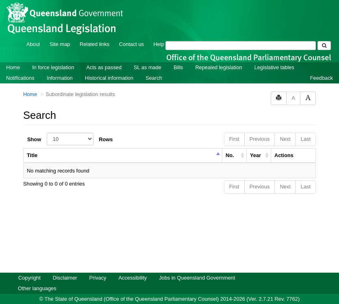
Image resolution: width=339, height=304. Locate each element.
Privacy (97, 267)
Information (60, 67)
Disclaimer (65, 267)
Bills (178, 56)
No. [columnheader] (230, 144)
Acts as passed (104, 56)
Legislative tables (274, 56)
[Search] (240, 34)
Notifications (20, 67)
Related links (94, 33)
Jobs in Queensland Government (197, 267)
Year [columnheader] (255, 144)
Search (154, 67)
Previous (260, 128)
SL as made (147, 56)
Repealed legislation (218, 56)
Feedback (321, 67)
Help (159, 33)
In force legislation (53, 56)
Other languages (37, 277)
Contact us (131, 33)
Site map (60, 33)
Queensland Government (170, 297)
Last (306, 128)
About (33, 33)
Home (13, 56)
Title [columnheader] (32, 144)
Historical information (109, 67)
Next (285, 128)
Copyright (29, 267)
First (234, 128)
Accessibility (132, 267)
